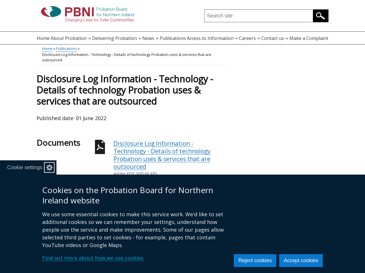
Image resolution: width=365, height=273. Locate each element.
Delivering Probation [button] (116, 38)
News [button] (150, 38)
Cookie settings (24, 167)
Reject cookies (255, 260)
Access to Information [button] (212, 38)
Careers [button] (249, 38)
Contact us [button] (274, 38)
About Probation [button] (71, 38)
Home (43, 38)
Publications (173, 38)
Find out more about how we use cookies (92, 257)
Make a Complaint (308, 38)
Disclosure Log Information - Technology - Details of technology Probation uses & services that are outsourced (169, 158)
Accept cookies (301, 260)
